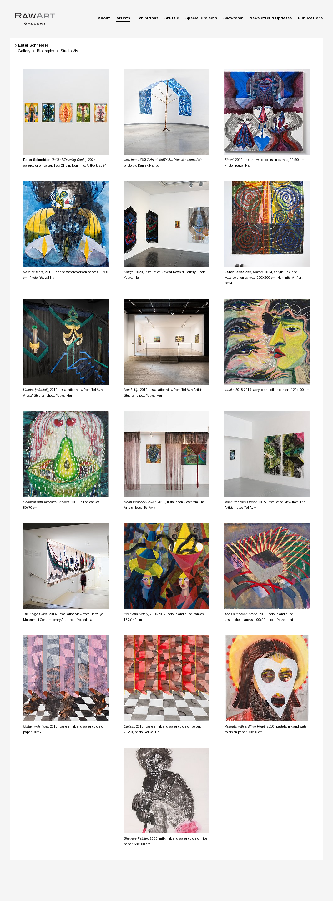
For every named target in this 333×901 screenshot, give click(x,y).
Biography (45, 51)
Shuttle (171, 18)
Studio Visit (70, 51)
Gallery (24, 51)
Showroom (233, 18)
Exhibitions (147, 18)
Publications (310, 18)
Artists (123, 18)
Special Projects (201, 18)
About (104, 18)
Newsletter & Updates (271, 18)
